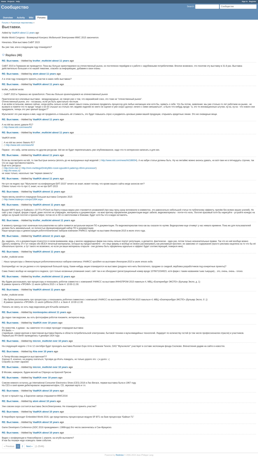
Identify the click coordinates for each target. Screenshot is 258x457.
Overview (8, 17)
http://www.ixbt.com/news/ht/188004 (118, 160)
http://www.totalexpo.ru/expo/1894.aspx (23, 199)
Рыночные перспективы (22, 23)
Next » (29, 446)
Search (190, 6)
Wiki (31, 17)
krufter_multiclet (42, 60)
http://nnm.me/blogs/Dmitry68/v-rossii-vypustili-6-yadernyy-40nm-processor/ (59, 168)
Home (3, 1)
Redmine (120, 455)
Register (252, 1)
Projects (11, 1)
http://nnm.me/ (11, 168)
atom (35, 73)
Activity (21, 17)
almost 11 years (51, 191)
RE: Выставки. (10, 60)
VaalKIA (16, 32)
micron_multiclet (42, 341)
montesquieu (40, 312)
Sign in (245, 1)
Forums (41, 17)
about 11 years (27, 32)
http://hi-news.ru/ (12, 170)
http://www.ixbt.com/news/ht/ (18, 127)
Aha (35, 351)
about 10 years (50, 390)
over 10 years (49, 322)
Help (18, 1)
